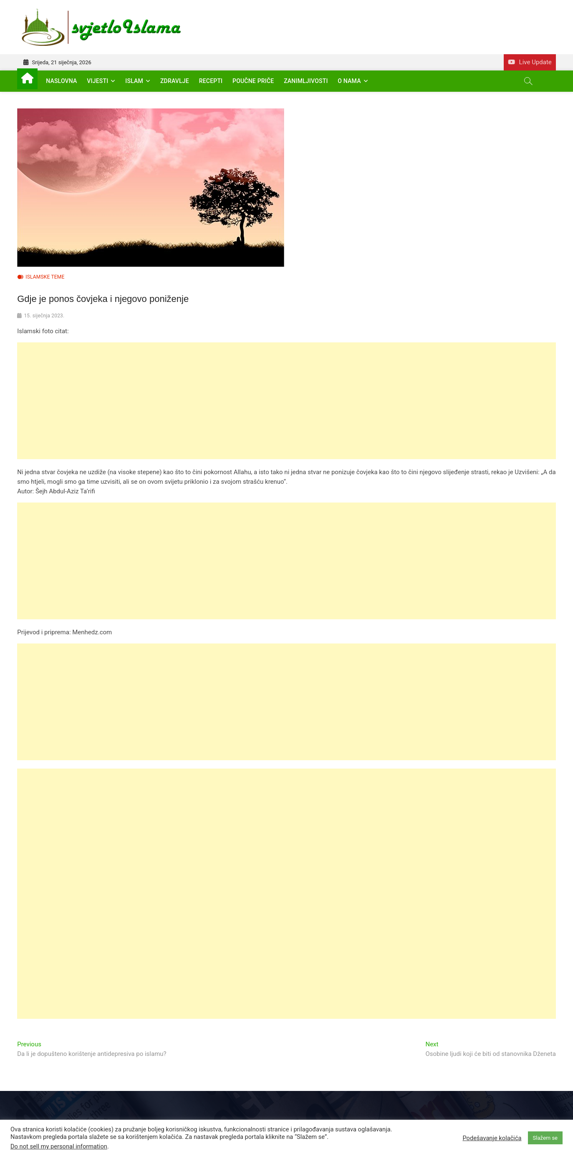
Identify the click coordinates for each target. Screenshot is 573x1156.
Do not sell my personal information (58, 1146)
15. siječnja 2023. (44, 316)
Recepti (211, 81)
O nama (349, 81)
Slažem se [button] (545, 1138)
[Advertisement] (267, 400)
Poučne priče (253, 81)
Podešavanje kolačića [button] (491, 1138)
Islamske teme (44, 277)
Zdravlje (174, 81)
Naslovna (61, 81)
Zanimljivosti (306, 81)
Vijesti (97, 81)
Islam (134, 81)
